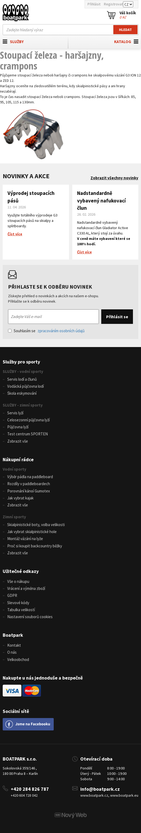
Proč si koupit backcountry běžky (34, 545)
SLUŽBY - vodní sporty (23, 371)
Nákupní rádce (18, 459)
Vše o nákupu (18, 581)
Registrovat (113, 4)
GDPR (12, 595)
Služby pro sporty (21, 362)
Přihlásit (94, 4)
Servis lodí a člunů (22, 379)
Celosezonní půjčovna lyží (28, 419)
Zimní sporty (14, 516)
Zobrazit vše (17, 441)
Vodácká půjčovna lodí (25, 386)
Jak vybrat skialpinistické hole (32, 531)
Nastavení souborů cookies (30, 616)
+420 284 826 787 (30, 789)
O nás (12, 652)
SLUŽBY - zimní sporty (23, 405)
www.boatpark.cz (94, 795)
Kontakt (14, 645)
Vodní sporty (14, 469)
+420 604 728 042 (24, 795)
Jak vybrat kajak (20, 497)
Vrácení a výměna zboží (26, 588)
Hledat (125, 29)
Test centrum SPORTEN (27, 433)
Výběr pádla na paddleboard (30, 476)
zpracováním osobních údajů (61, 330)
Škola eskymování (22, 393)
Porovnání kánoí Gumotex (28, 491)
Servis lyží (15, 412)
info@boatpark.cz (100, 789)
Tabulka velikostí (21, 609)
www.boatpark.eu (124, 795)
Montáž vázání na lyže (25, 538)
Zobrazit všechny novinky (114, 177)
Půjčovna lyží (17, 426)
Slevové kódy (18, 602)
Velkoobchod (18, 659)
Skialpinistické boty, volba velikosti (36, 524)
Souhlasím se (46, 331)
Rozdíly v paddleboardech (28, 483)
